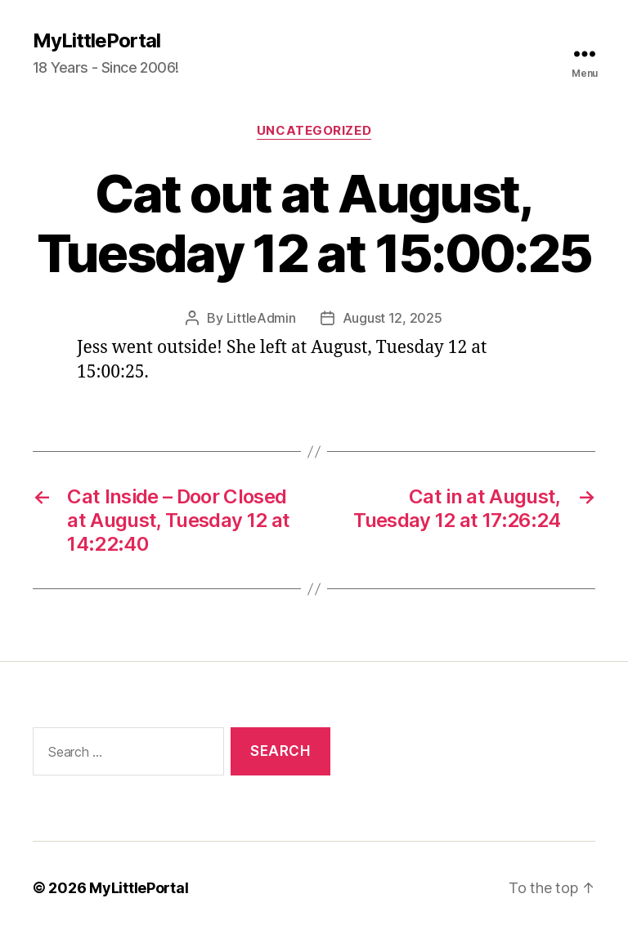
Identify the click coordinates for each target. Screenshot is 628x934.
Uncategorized (314, 130)
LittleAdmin (261, 318)
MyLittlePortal (96, 41)
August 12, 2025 (392, 318)
